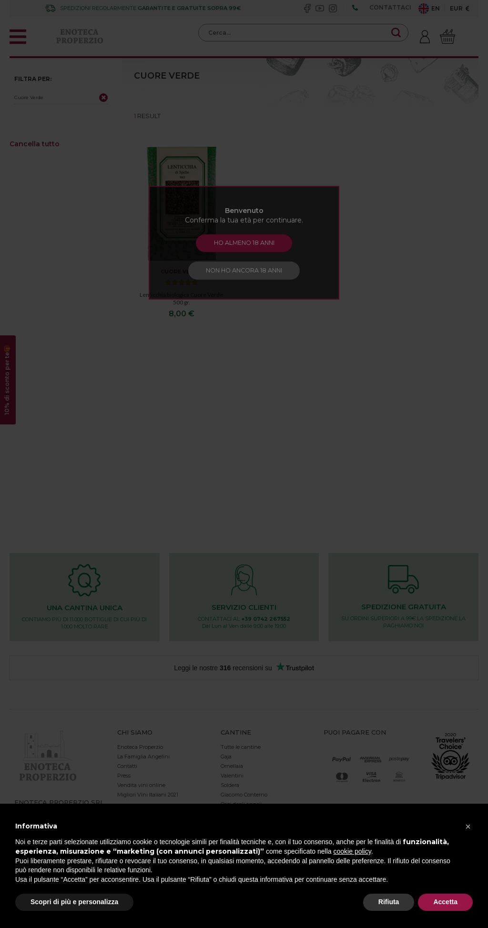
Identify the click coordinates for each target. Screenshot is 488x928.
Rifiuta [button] (388, 902)
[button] (468, 826)
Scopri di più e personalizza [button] (74, 902)
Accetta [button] (445, 902)
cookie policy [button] (352, 851)
